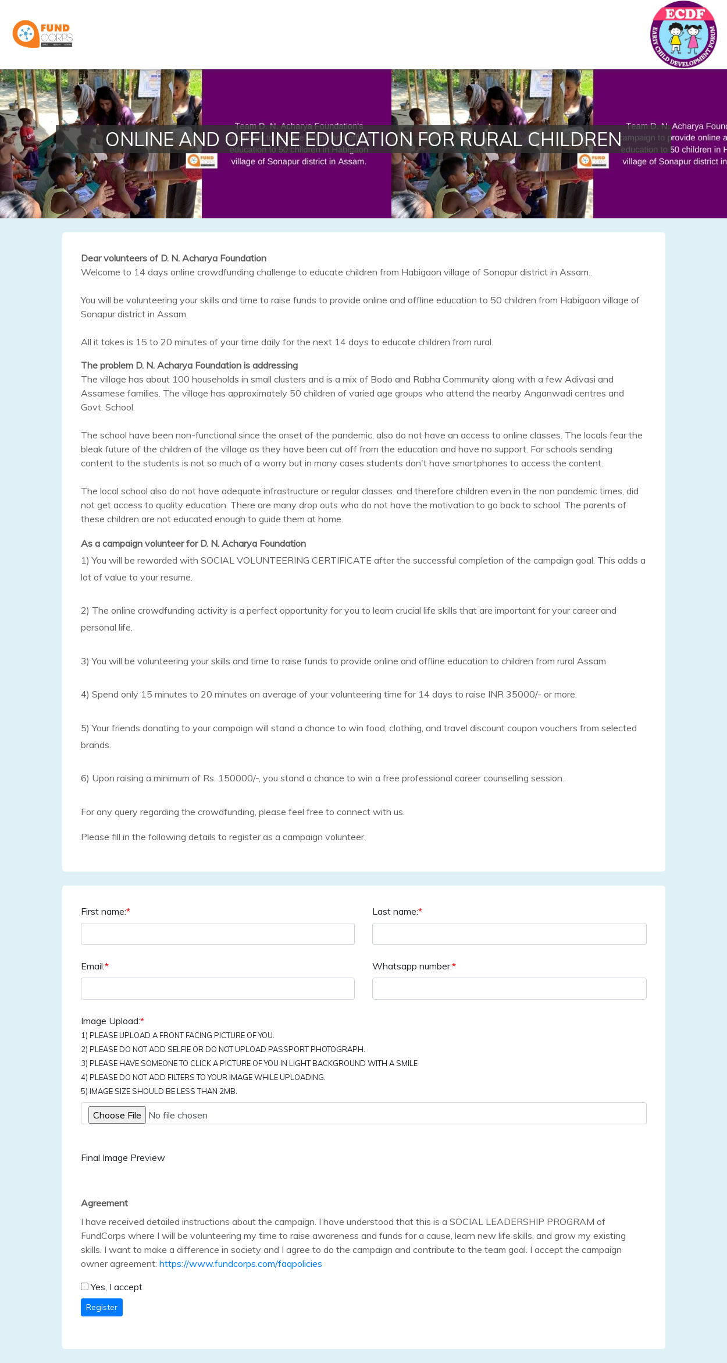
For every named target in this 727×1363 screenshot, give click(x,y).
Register (101, 1307)
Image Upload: (249, 1055)
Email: (95, 966)
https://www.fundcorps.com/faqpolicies (240, 1263)
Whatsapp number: (414, 966)
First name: (105, 911)
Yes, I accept (116, 1287)
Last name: (397, 911)
